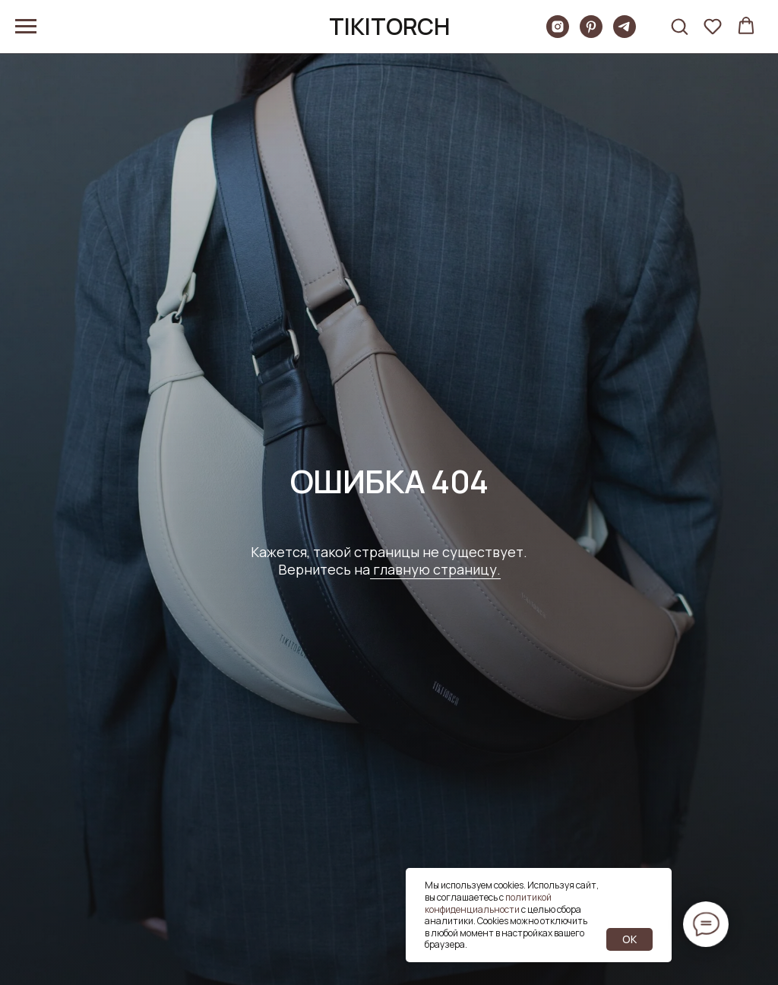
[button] (679, 26)
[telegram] (624, 33)
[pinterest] (591, 33)
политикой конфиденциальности (488, 903)
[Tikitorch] (557, 33)
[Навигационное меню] (25, 26)
